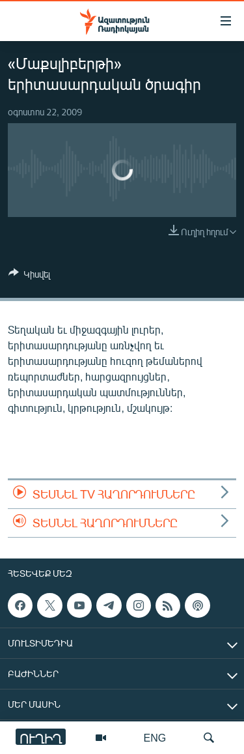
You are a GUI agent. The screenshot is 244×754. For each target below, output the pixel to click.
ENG (155, 737)
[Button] (29, 276)
